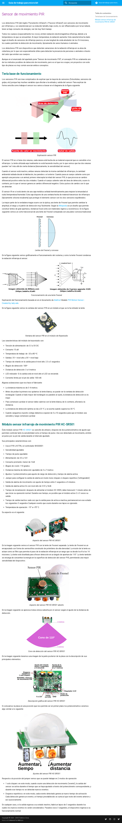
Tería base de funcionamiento (106, 16)
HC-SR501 (27, 430)
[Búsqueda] (77, 3)
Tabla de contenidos (103, 13)
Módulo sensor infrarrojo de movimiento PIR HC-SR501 (105, 21)
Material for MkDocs (16, 820)
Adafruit (57, 300)
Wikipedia (63, 206)
